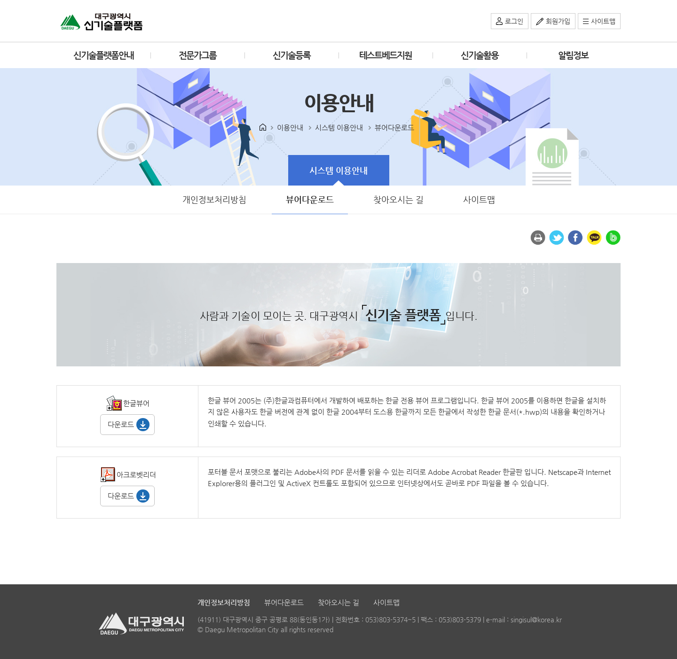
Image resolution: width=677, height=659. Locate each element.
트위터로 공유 (556, 238)
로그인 (514, 21)
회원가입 (558, 21)
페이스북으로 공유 (575, 238)
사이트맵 (603, 21)
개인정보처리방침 (214, 199)
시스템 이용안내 (328, 165)
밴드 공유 (613, 238)
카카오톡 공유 (594, 238)
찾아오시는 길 (398, 199)
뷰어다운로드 (300, 195)
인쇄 (537, 238)
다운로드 (121, 424)
